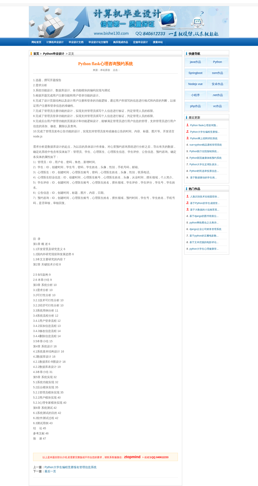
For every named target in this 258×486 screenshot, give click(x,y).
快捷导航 (194, 53)
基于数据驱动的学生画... (203, 177)
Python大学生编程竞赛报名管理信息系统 (70, 467)
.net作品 (217, 95)
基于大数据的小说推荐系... (204, 209)
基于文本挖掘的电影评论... (204, 242)
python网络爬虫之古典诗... (204, 222)
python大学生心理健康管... (204, 248)
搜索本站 (158, 42)
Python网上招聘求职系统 (203, 138)
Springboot (195, 73)
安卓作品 (217, 84)
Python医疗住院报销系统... (204, 151)
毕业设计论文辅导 (98, 42)
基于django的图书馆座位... (204, 216)
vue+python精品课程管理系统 (206, 144)
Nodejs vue (195, 84)
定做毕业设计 (140, 42)
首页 (36, 53)
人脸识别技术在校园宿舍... (204, 196)
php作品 (195, 106)
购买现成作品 (120, 42)
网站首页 (36, 42)
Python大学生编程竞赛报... (204, 131)
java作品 (195, 61)
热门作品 (194, 188)
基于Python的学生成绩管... (204, 203)
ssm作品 (217, 73)
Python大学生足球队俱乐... (204, 164)
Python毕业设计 (53, 53)
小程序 (195, 95)
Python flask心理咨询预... (204, 125)
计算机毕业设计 (55, 42)
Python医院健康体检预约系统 (206, 157)
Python (217, 61)
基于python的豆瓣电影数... (204, 235)
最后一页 (50, 471)
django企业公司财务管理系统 (205, 229)
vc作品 (217, 106)
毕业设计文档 (76, 42)
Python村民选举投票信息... (204, 171)
